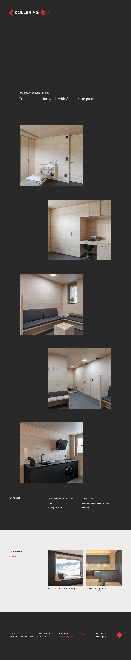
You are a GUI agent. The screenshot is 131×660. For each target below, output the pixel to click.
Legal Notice (101, 634)
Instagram (82, 634)
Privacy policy (101, 637)
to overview (13, 556)
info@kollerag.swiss (65, 637)
